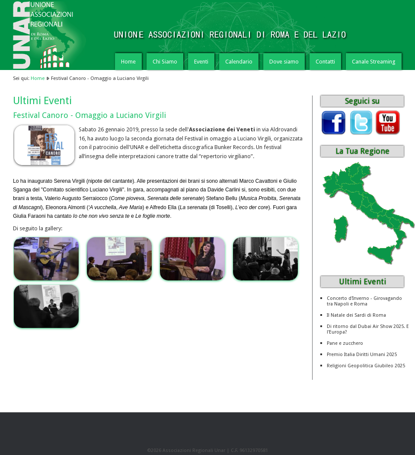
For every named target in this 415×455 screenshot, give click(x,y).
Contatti (325, 61)
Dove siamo (284, 61)
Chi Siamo (165, 61)
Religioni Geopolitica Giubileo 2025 (366, 366)
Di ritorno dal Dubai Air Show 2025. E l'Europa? (368, 329)
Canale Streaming (374, 61)
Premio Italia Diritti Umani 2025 (362, 354)
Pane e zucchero (345, 343)
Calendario (238, 61)
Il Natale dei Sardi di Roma (356, 315)
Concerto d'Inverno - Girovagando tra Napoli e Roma (364, 301)
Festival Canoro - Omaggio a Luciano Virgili (89, 115)
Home (128, 61)
